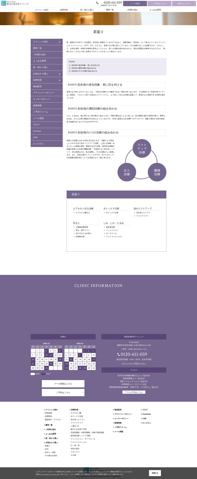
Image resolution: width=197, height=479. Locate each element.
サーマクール (111, 233)
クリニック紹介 (42, 10)
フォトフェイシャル (114, 236)
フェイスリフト (142, 216)
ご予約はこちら (159, 3)
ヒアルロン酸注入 (83, 213)
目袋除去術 (80, 236)
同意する (155, 473)
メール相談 (135, 3)
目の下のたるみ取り (84, 233)
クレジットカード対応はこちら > (134, 363)
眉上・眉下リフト (83, 230)
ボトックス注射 (112, 213)
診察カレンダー (184, 3)
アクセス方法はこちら (133, 392)
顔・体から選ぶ (87, 10)
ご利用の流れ (132, 10)
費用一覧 (110, 10)
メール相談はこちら (63, 384)
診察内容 (64, 10)
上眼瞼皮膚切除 (82, 227)
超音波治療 (110, 227)
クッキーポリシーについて (49, 474)
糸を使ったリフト (143, 213)
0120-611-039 (113, 2)
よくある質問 (155, 10)
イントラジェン (112, 230)
